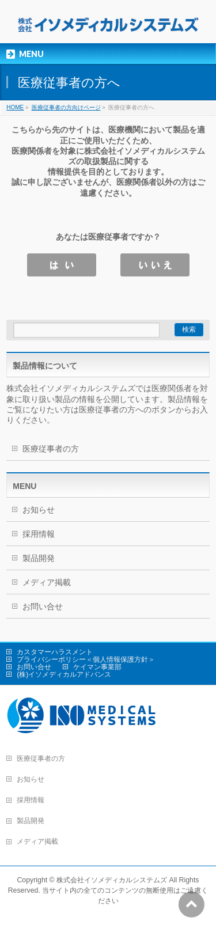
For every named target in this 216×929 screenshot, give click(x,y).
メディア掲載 (46, 582)
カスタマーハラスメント (55, 652)
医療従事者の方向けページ (66, 107)
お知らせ (38, 509)
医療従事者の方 (50, 448)
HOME (15, 107)
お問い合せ (42, 606)
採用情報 (38, 534)
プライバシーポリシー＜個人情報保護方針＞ (86, 659)
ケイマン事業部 (97, 667)
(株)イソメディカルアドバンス (64, 674)
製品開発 (38, 558)
